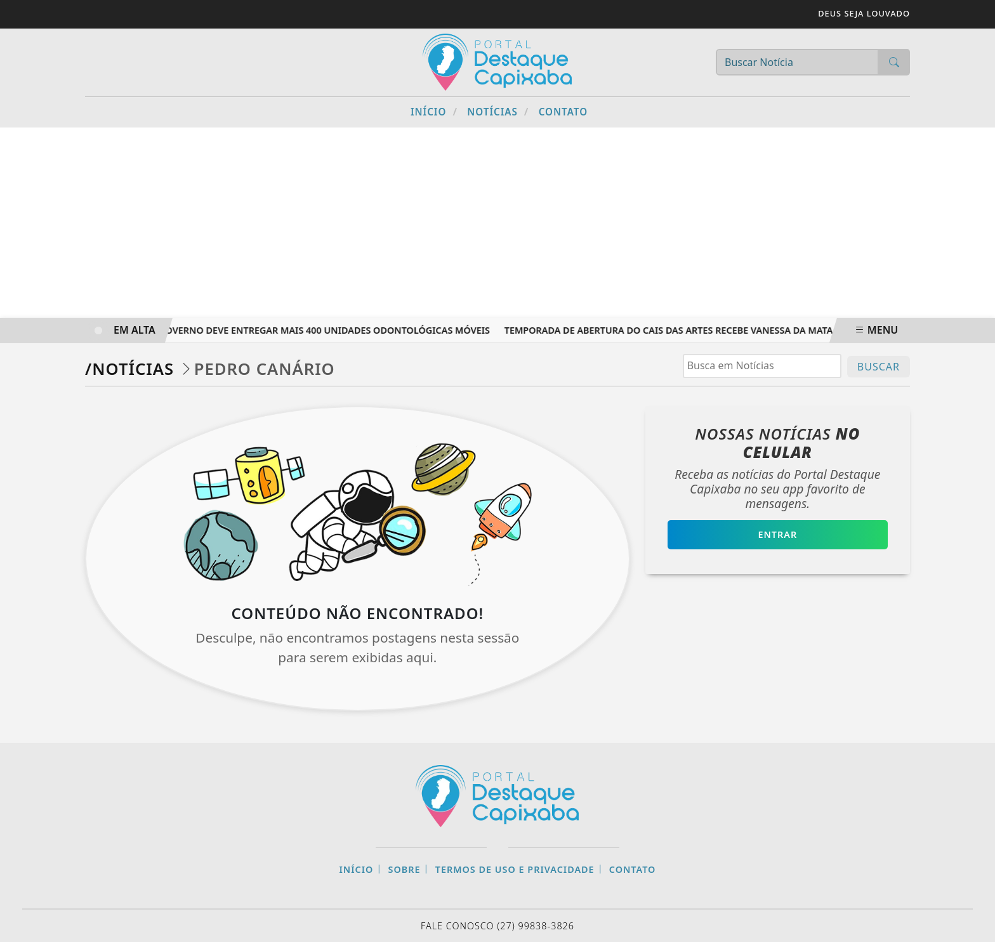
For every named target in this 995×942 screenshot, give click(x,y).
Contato (563, 111)
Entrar (777, 534)
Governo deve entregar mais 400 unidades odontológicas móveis (327, 330)
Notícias (498, 111)
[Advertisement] (497, 222)
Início (434, 111)
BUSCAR (878, 367)
